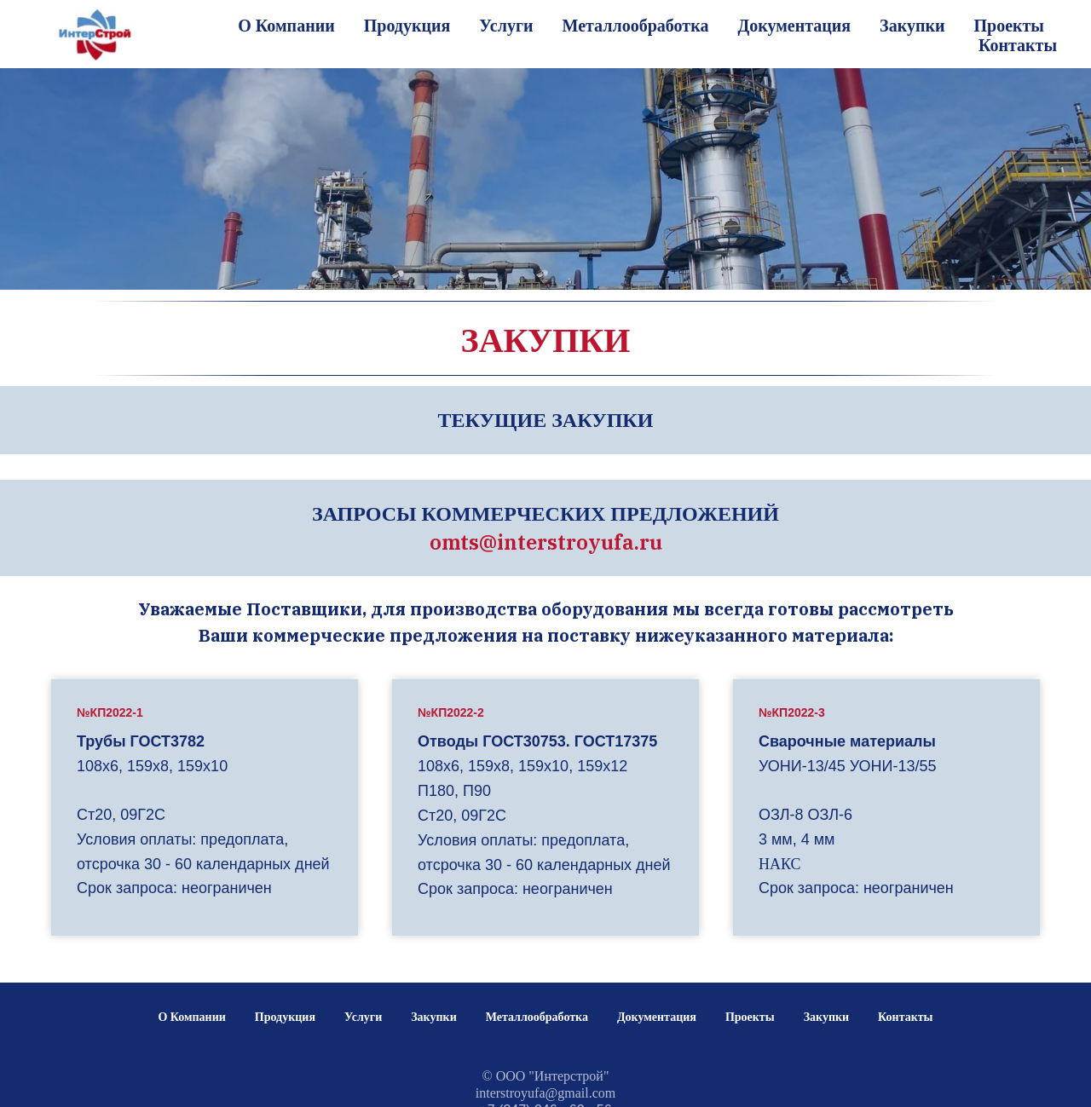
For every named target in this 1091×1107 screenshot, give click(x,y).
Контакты (1017, 45)
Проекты (1008, 25)
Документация (794, 25)
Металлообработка (636, 25)
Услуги (506, 25)
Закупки (912, 25)
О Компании (286, 25)
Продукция (407, 25)
